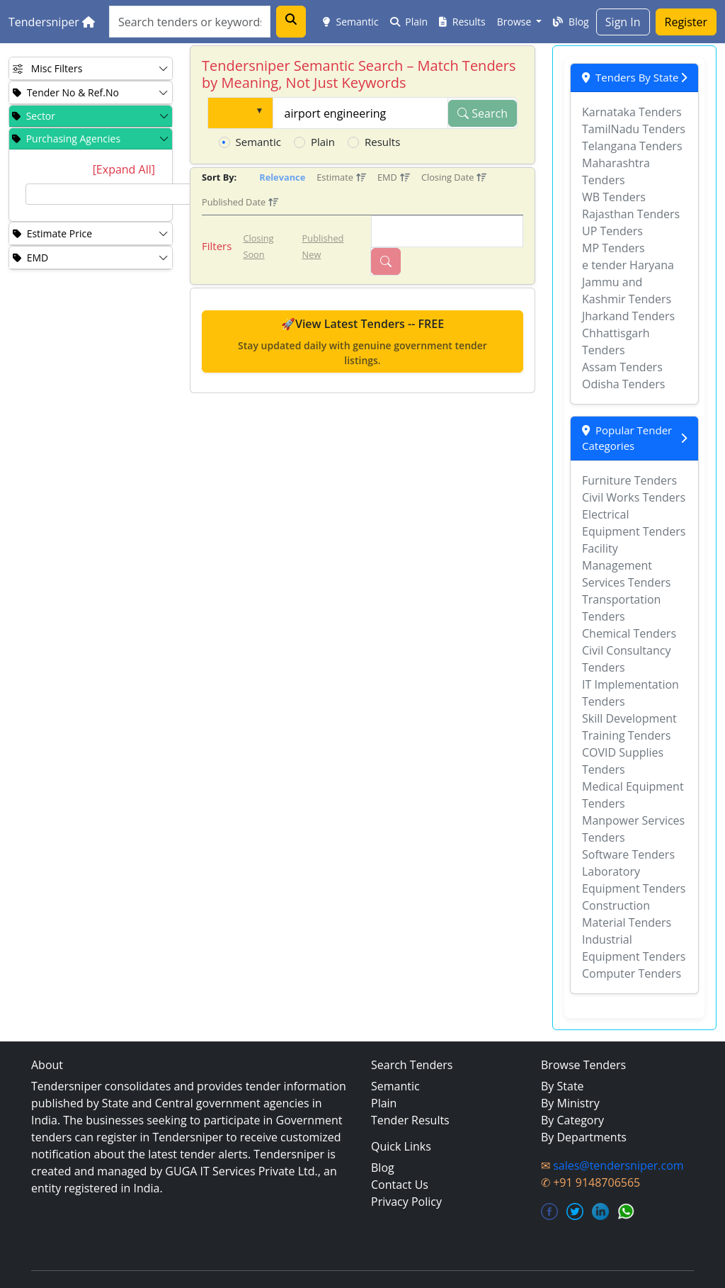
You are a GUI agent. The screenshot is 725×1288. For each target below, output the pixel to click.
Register (686, 22)
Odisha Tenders (623, 384)
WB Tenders (614, 197)
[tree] (127, 196)
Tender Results (410, 1120)
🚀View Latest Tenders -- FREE (362, 342)
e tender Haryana (628, 265)
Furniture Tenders (629, 480)
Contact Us (399, 1184)
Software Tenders (628, 854)
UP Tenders (612, 231)
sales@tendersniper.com (618, 1165)
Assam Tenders (622, 367)
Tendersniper (51, 22)
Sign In (623, 22)
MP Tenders (613, 248)
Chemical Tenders (629, 633)
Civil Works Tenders (633, 497)
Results (462, 21)
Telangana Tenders (632, 146)
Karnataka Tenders (632, 112)
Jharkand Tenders (628, 316)
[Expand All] (124, 169)
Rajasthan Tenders (631, 214)
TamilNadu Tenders (633, 129)
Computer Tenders (631, 973)
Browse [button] (515, 21)
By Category (572, 1120)
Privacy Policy (406, 1201)
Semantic (351, 21)
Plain (409, 21)
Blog (570, 21)
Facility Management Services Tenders (626, 565)
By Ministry (570, 1103)
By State (562, 1086)
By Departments (584, 1137)
